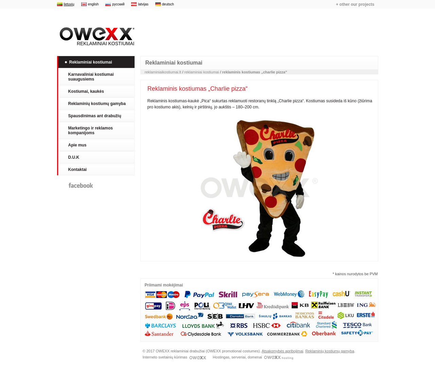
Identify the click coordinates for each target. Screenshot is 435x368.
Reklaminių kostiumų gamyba (329, 351)
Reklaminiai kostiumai (96, 36)
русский (118, 4)
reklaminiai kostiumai (201, 72)
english (93, 4)
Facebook (81, 185)
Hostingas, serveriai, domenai (253, 357)
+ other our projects (355, 4)
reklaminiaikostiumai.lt (163, 72)
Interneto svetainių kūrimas (175, 357)
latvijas (143, 4)
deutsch (168, 4)
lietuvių (69, 4)
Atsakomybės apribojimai (282, 351)
